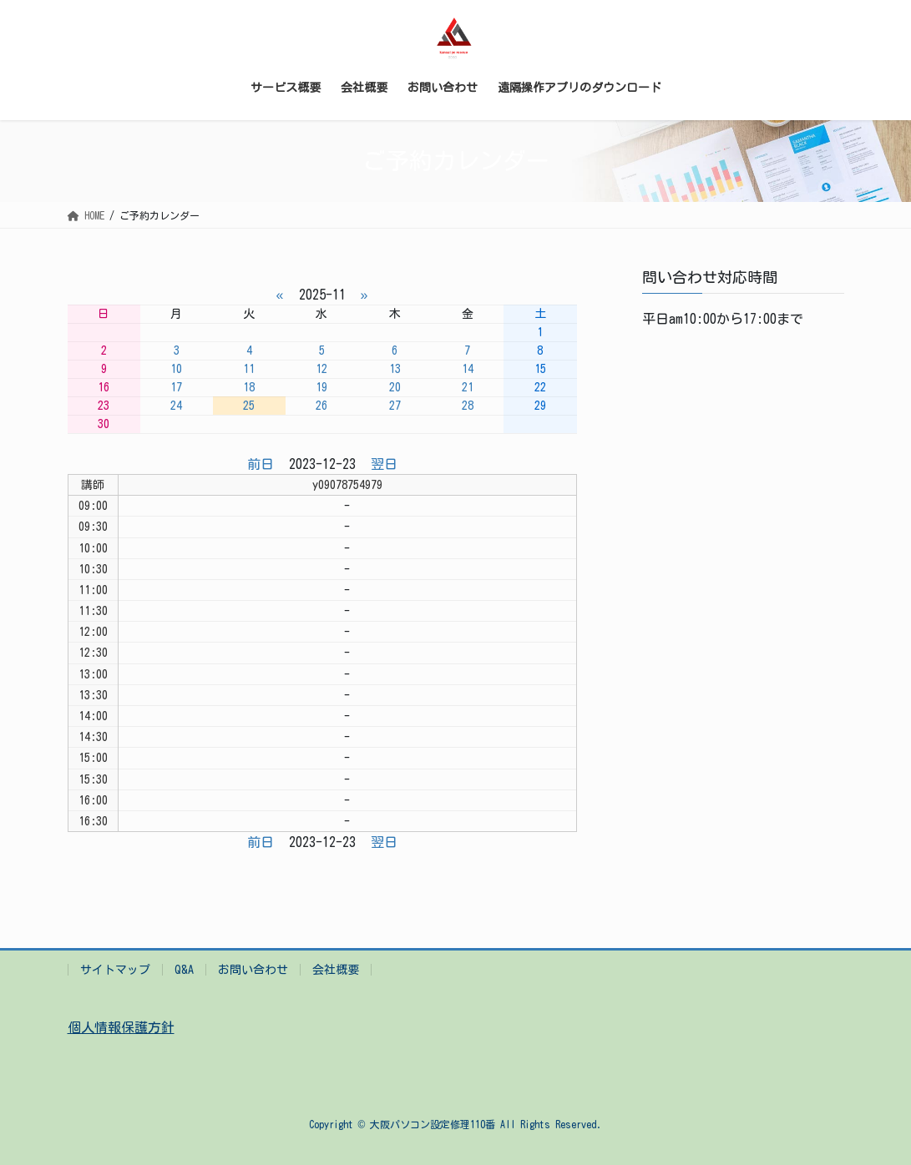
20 (395, 387)
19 (321, 387)
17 (176, 387)
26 (321, 405)
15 (540, 369)
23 (103, 405)
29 (540, 405)
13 (395, 369)
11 (249, 369)
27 (395, 405)
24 (176, 405)
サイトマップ (115, 970)
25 (249, 405)
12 (321, 369)
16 (103, 387)
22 (540, 387)
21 (467, 387)
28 (467, 405)
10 (176, 369)
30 (103, 424)
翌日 (384, 464)
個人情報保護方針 (121, 1027)
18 (249, 387)
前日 (260, 464)
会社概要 (335, 970)
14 (467, 369)
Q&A (184, 970)
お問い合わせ (253, 970)
